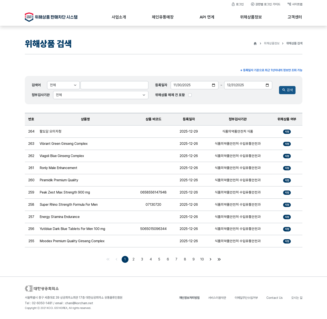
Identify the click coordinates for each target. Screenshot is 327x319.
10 (202, 260)
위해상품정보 (251, 17)
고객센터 (295, 17)
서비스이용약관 (217, 298)
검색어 (36, 85)
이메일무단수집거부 (246, 298)
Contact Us (274, 298)
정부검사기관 (41, 95)
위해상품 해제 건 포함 (170, 95)
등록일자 (161, 85)
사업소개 (119, 17)
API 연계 (207, 17)
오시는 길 (296, 298)
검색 (287, 90)
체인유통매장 (163, 17)
